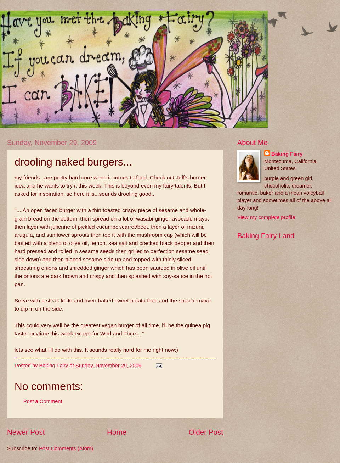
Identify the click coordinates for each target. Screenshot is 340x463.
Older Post (206, 432)
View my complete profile (266, 217)
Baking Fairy (286, 154)
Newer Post (26, 432)
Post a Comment (42, 401)
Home (116, 432)
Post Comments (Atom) (66, 448)
